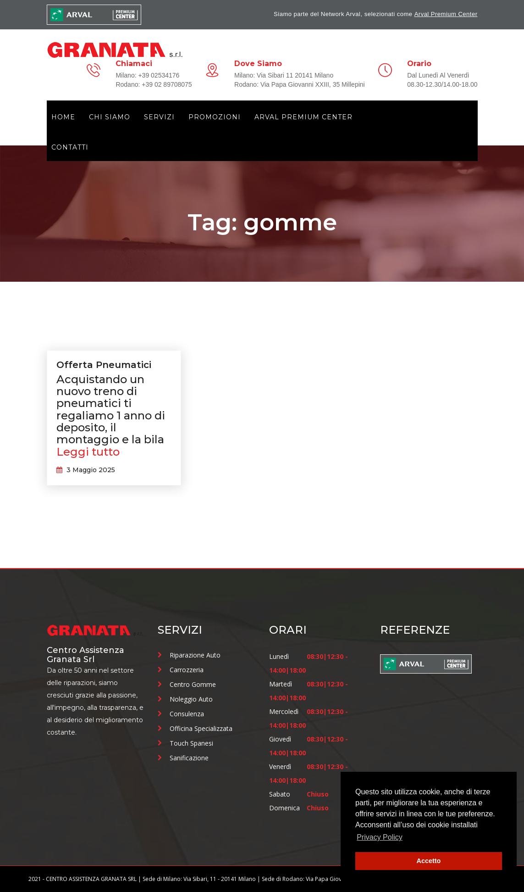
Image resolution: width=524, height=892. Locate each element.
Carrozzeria (187, 669)
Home (63, 117)
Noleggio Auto (191, 699)
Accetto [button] (429, 860)
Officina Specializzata (201, 728)
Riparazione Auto (195, 655)
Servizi (159, 117)
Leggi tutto (88, 452)
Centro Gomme (193, 684)
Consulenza (187, 713)
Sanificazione (189, 757)
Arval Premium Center (446, 14)
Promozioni (214, 117)
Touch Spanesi (191, 743)
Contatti (69, 147)
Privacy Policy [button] (380, 837)
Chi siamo (109, 117)
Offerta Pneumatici (103, 365)
